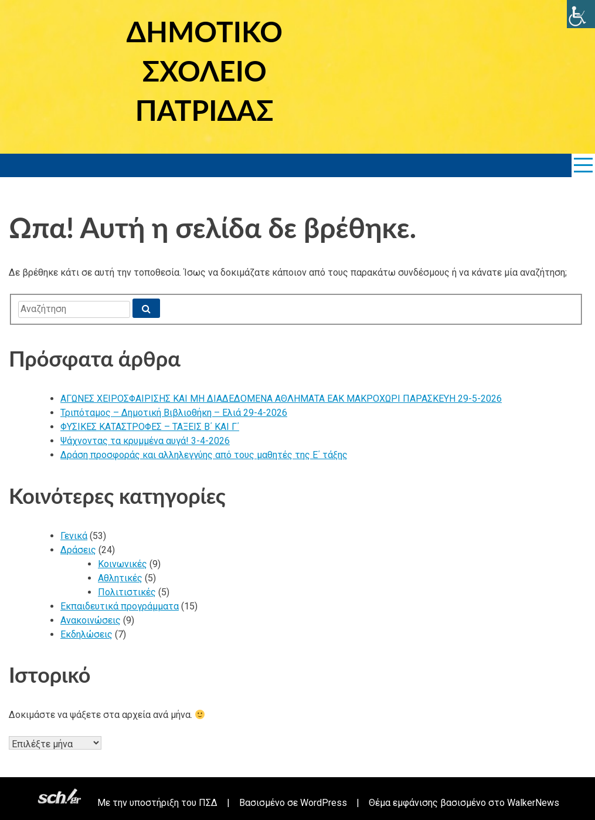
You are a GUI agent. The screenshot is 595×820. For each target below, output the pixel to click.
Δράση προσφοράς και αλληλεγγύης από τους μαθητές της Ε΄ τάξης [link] (204, 454)
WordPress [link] (323, 802)
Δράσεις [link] (78, 549)
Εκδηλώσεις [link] (86, 634)
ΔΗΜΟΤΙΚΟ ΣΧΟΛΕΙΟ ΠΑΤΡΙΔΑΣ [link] (205, 71)
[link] (581, 14)
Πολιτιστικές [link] (127, 592)
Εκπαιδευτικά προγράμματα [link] (119, 606)
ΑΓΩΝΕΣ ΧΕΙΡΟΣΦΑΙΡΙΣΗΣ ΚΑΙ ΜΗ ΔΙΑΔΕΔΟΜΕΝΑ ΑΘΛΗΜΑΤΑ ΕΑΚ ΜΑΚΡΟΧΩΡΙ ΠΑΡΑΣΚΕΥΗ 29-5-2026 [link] (281, 398)
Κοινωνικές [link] (122, 564)
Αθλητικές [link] (120, 578)
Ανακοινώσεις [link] (90, 620)
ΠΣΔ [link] (208, 802)
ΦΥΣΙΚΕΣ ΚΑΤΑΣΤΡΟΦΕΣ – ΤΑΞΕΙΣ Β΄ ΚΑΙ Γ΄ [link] (149, 426)
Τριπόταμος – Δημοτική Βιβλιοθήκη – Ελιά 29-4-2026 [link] (173, 412)
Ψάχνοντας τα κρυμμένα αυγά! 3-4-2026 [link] (145, 440)
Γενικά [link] (73, 535)
